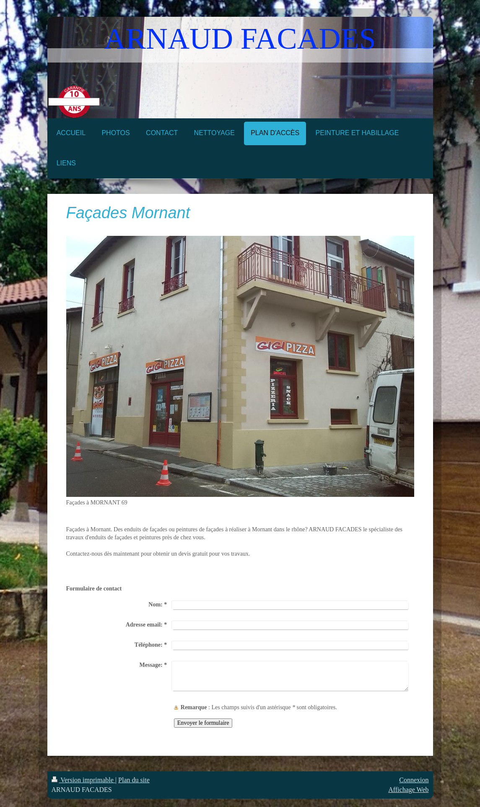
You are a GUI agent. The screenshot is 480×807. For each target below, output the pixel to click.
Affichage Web (408, 789)
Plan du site (134, 779)
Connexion (413, 779)
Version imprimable (83, 779)
